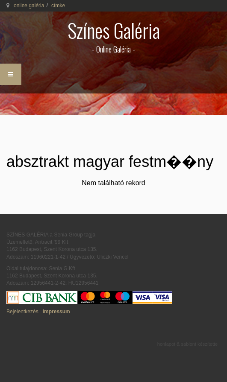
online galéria (29, 6)
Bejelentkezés (22, 312)
